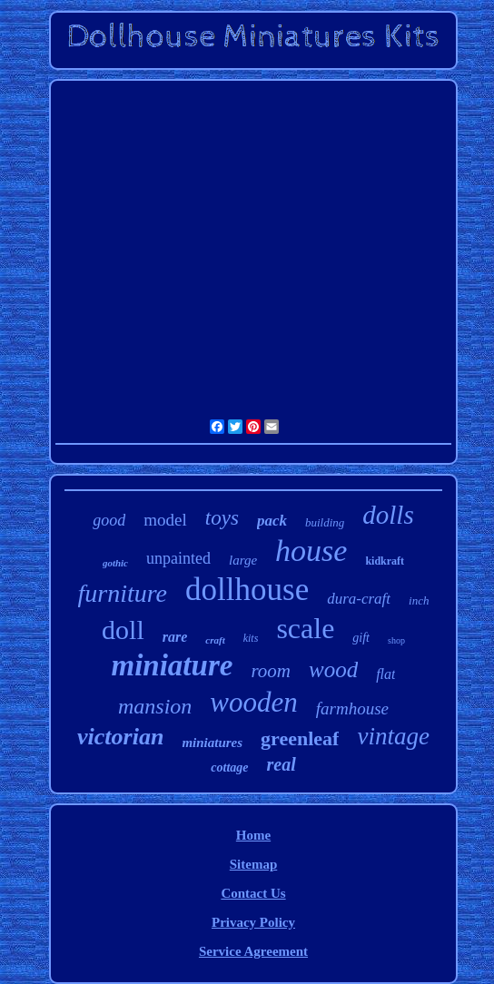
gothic (115, 562)
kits (251, 638)
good (109, 520)
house (311, 550)
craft (214, 640)
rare (175, 637)
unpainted (178, 558)
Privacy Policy (253, 922)
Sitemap (254, 864)
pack (272, 520)
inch (419, 600)
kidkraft (384, 561)
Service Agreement (253, 951)
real (281, 764)
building (324, 522)
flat (385, 674)
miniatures (212, 742)
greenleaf (300, 738)
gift (361, 638)
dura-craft (358, 598)
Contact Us (253, 893)
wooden (253, 702)
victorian (120, 736)
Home (253, 835)
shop (396, 640)
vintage (393, 736)
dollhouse (247, 589)
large (243, 560)
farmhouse (352, 708)
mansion (155, 706)
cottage (229, 767)
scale (305, 628)
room (271, 671)
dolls (387, 514)
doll (123, 630)
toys (222, 518)
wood (333, 669)
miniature (172, 665)
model (165, 519)
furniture (123, 593)
